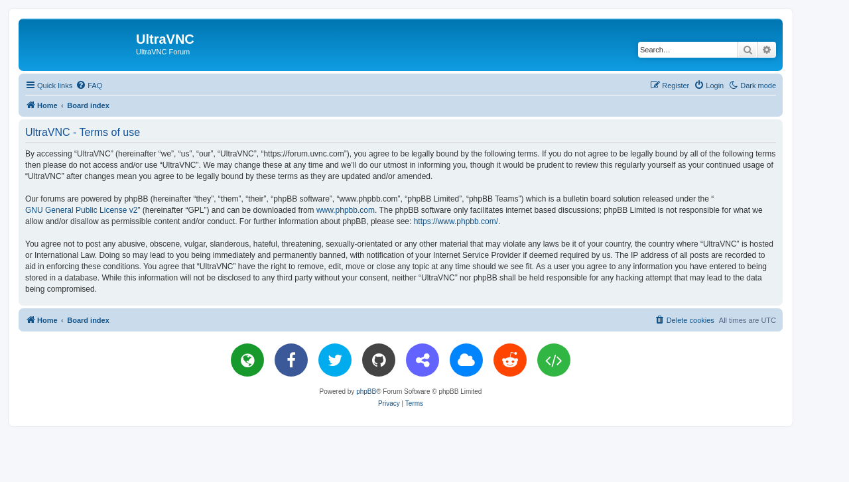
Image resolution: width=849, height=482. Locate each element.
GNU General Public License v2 (81, 210)
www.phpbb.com (345, 210)
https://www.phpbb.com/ (456, 221)
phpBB (366, 391)
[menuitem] (89, 85)
